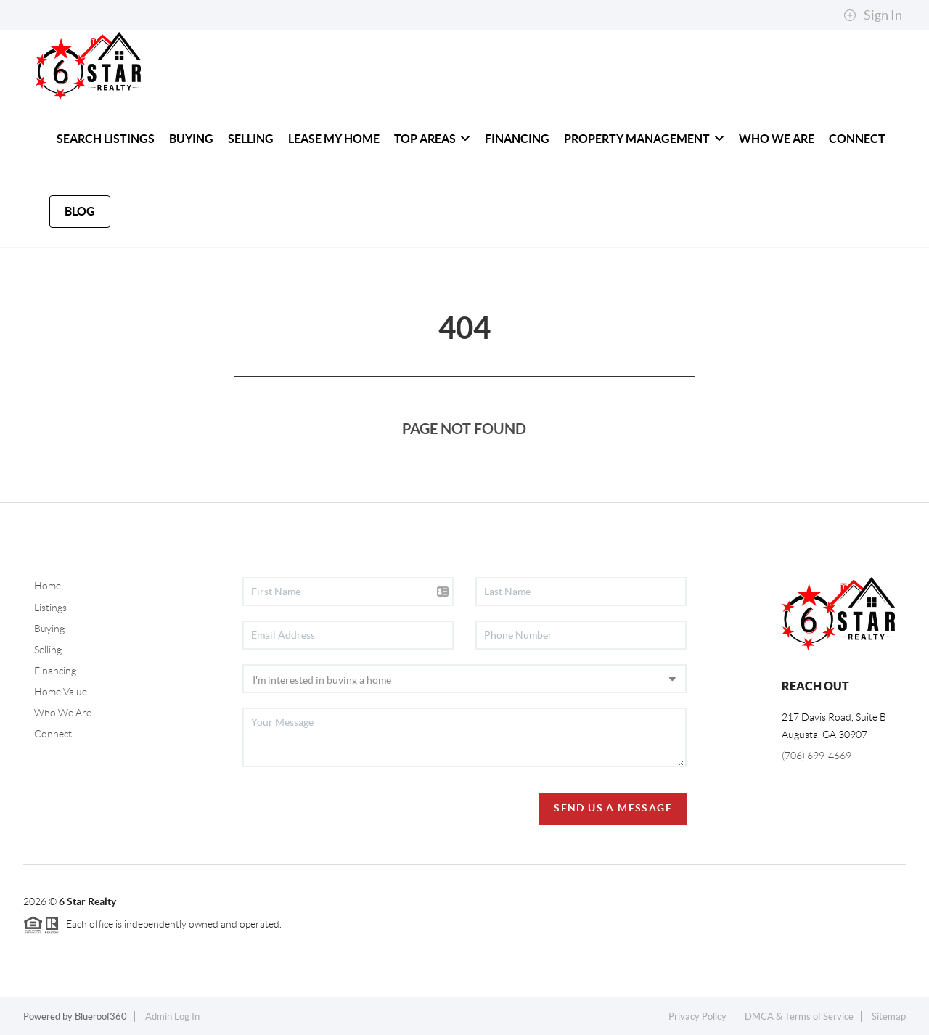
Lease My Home (334, 138)
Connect (53, 734)
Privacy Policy (697, 1016)
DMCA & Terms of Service (799, 1016)
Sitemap (889, 1016)
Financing (55, 670)
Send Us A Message (613, 808)
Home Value (60, 692)
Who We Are (62, 713)
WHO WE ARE (776, 138)
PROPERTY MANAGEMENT (644, 138)
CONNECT (857, 138)
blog (80, 211)
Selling (48, 649)
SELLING (251, 138)
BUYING (191, 138)
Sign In (872, 15)
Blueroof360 (101, 1016)
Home (47, 586)
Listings (50, 607)
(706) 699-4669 (816, 755)
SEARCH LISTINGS (106, 138)
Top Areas (432, 138)
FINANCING (517, 138)
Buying (49, 628)
